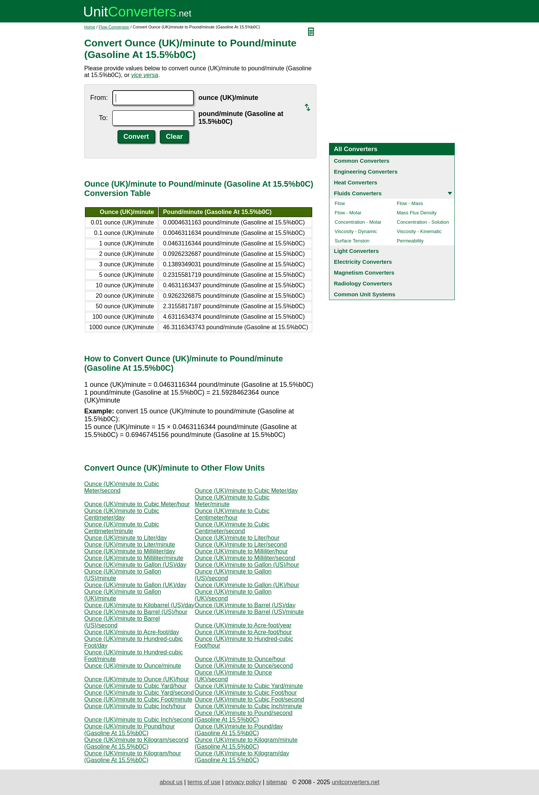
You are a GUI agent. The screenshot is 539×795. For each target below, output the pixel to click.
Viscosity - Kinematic (419, 231)
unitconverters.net (355, 782)
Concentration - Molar (358, 222)
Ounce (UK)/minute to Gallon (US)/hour (247, 565)
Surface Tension (352, 241)
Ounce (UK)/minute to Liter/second (241, 544)
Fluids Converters (358, 193)
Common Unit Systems (364, 294)
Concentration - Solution (423, 222)
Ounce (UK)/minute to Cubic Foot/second (249, 699)
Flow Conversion (114, 27)
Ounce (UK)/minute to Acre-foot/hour (243, 632)
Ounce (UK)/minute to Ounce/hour (240, 659)
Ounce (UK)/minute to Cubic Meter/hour (137, 504)
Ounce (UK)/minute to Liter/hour (237, 538)
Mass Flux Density (416, 212)
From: (99, 97)
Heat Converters (355, 182)
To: (103, 118)
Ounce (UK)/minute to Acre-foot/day (131, 632)
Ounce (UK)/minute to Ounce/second (244, 666)
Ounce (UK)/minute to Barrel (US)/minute (249, 612)
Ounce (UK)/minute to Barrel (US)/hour (136, 612)
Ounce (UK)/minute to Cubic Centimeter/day (121, 514)
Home (89, 27)
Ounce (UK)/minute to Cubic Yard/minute (249, 686)
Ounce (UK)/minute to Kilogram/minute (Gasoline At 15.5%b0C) (246, 743)
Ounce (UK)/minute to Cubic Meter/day (246, 490)
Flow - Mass (410, 203)
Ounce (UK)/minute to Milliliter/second (245, 558)
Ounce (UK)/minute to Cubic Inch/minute (248, 706)
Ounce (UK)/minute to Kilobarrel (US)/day (139, 605)
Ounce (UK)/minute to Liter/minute (129, 544)
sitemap (276, 782)
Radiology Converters (363, 283)
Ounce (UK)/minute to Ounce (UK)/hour (136, 679)
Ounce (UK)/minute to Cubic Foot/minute (138, 699)
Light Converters (356, 251)
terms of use (204, 782)
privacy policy (243, 782)
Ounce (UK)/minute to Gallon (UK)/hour (247, 585)
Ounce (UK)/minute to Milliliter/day (129, 551)
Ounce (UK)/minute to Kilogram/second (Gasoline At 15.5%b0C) (136, 743)
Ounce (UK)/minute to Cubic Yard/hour (135, 686)
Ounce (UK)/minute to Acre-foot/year (243, 625)
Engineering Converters (366, 171)
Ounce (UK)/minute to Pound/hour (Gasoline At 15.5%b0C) (129, 729)
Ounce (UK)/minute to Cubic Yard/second (139, 692)
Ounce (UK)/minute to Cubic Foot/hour (246, 692)
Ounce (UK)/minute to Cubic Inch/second (138, 719)
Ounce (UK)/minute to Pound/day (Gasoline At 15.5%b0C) (239, 729)
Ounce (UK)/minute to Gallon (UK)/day (135, 585)
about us (170, 782)
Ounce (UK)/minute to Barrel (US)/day (245, 605)
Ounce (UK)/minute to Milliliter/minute (133, 558)
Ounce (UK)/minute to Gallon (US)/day (135, 565)
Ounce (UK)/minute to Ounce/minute (132, 666)
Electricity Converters (363, 262)
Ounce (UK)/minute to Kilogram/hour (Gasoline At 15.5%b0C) (132, 756)
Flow (340, 203)
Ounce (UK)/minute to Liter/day (125, 538)
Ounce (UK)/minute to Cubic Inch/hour (135, 706)
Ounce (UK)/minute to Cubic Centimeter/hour (232, 514)
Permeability (410, 241)
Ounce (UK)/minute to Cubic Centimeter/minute (121, 527)
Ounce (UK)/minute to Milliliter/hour (241, 551)
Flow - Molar (348, 212)
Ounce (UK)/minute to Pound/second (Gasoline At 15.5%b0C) (243, 716)
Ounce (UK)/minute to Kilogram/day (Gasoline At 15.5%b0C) (242, 756)
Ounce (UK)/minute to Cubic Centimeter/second (232, 527)
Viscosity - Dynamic (356, 231)
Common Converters (361, 161)
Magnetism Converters (364, 272)
